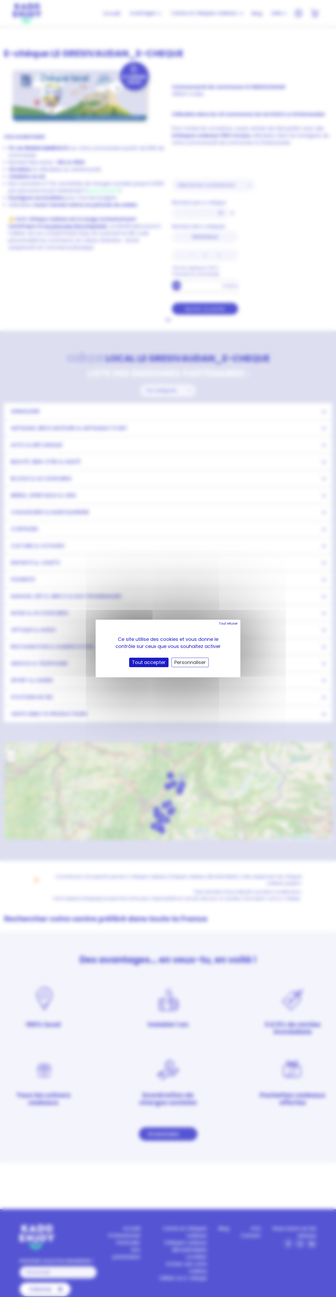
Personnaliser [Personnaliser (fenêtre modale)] (190, 662)
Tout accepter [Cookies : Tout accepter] (149, 662)
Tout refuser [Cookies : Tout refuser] (228, 623)
